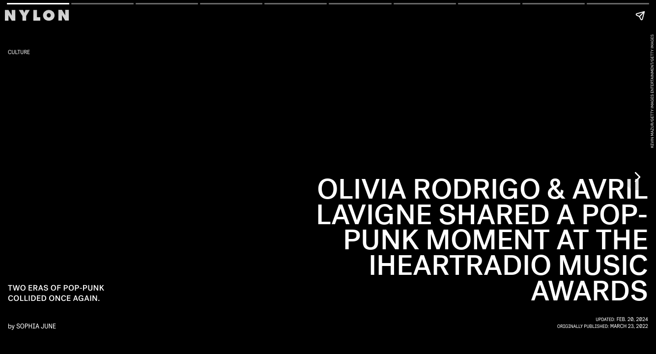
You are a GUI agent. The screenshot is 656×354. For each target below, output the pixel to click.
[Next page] (637, 177)
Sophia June (36, 326)
